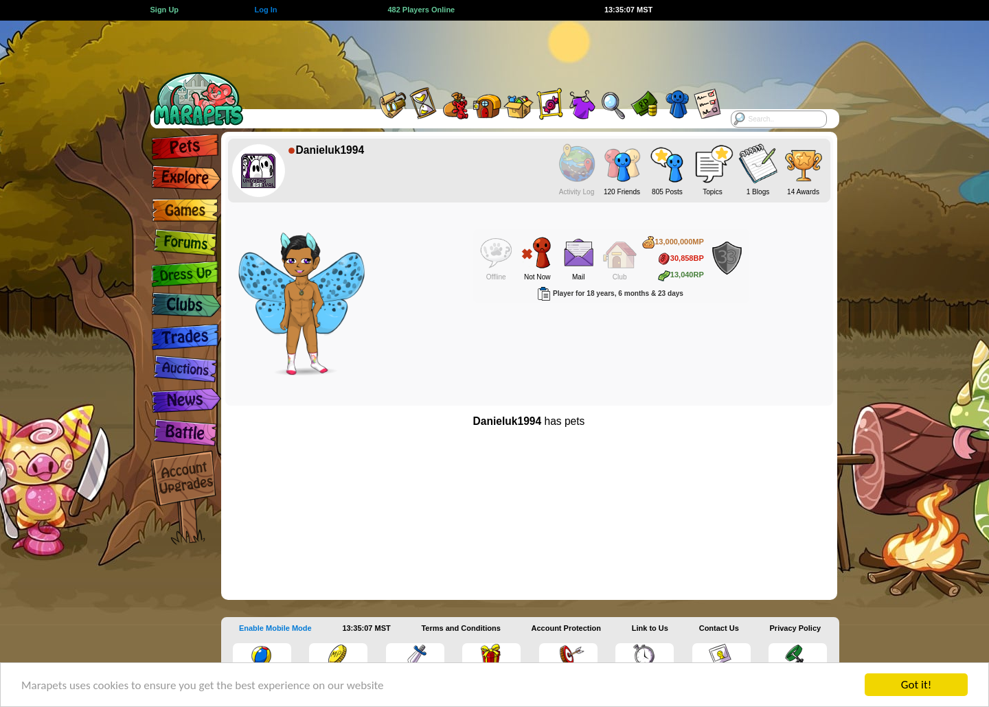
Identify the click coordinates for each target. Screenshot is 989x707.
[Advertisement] (482, 51)
